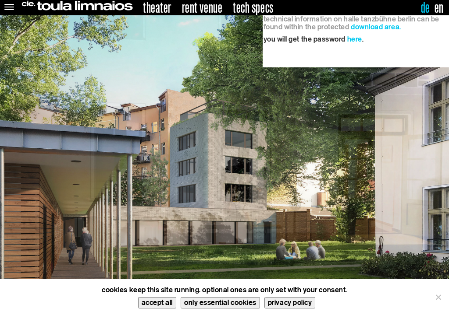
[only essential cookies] (438, 297)
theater (157, 8)
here (354, 39)
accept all (157, 302)
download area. (376, 27)
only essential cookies (220, 302)
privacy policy (290, 302)
